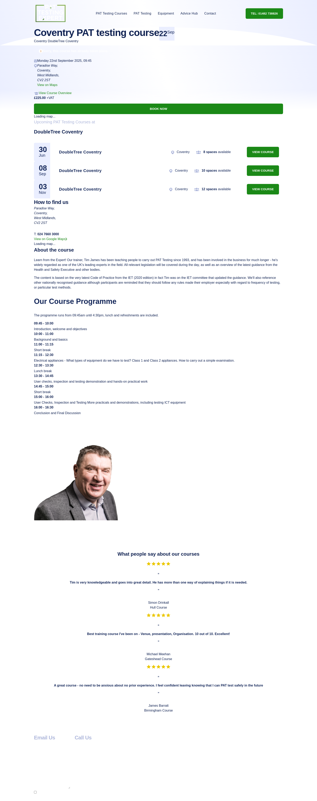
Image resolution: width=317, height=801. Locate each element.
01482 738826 (85, 743)
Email (39, 769)
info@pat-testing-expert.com (54, 743)
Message (41, 779)
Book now (158, 108)
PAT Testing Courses (111, 13)
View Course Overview (55, 93)
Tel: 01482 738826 (264, 13)
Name (39, 760)
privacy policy (235, 793)
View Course (263, 152)
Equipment (166, 13)
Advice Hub (189, 13)
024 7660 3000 (48, 234)
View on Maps (47, 85)
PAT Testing (142, 13)
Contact (210, 13)
